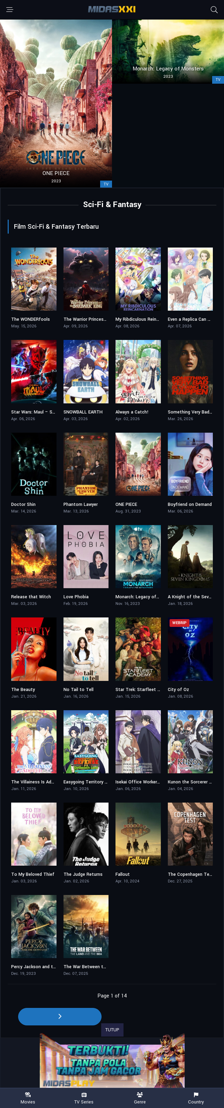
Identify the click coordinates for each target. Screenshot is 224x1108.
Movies (28, 1098)
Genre (140, 1098)
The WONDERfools (30, 319)
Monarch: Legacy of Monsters (146, 597)
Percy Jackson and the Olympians (45, 967)
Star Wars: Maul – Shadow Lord (43, 412)
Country (196, 1098)
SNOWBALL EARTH (83, 412)
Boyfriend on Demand (190, 504)
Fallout (122, 874)
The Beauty (23, 689)
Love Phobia (76, 597)
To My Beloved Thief (32, 874)
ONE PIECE (126, 504)
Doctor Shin (23, 504)
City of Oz (178, 689)
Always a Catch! (132, 412)
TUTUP (112, 1030)
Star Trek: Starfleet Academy (145, 689)
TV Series (84, 1098)
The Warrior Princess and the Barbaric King (107, 319)
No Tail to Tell (79, 689)
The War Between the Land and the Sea (104, 967)
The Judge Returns (83, 874)
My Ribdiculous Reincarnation (145, 319)
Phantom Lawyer (81, 504)
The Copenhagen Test (191, 874)
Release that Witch (31, 597)
